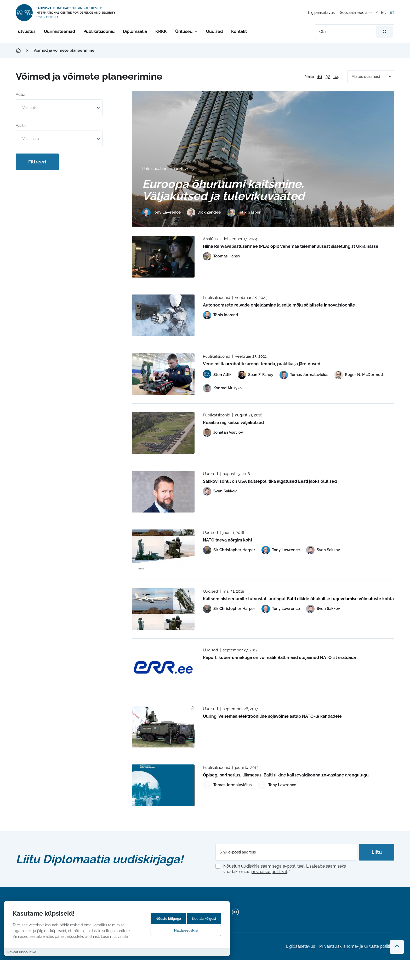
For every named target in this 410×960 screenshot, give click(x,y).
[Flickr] (235, 912)
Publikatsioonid (99, 31)
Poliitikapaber (154, 168)
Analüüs (210, 239)
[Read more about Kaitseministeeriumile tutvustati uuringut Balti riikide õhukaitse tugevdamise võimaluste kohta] (163, 609)
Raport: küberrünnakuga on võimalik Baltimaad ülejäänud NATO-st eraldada (279, 657)
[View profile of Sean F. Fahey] (255, 375)
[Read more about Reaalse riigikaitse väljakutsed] (163, 433)
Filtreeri (37, 161)
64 (336, 76)
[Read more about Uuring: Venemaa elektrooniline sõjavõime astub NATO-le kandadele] (163, 726)
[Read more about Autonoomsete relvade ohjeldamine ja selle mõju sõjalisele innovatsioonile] (163, 315)
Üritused (183, 31)
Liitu (377, 852)
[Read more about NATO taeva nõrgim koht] (163, 550)
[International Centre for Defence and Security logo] (66, 12)
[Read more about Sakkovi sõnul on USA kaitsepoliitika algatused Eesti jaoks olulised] (163, 492)
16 (319, 76)
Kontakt (239, 31)
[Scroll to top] (397, 947)
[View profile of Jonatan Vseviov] (223, 432)
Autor (21, 94)
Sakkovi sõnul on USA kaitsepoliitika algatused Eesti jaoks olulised (270, 481)
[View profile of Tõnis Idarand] (220, 315)
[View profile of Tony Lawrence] (161, 212)
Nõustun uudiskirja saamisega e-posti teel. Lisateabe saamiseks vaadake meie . (284, 869)
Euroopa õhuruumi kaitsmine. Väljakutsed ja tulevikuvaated (223, 190)
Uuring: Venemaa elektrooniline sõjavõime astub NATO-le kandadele (272, 716)
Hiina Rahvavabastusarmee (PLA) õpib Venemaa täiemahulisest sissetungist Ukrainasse (290, 246)
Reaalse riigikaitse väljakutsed (233, 422)
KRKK (161, 31)
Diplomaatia (135, 31)
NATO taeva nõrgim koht (227, 540)
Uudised (214, 31)
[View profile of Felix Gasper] (244, 212)
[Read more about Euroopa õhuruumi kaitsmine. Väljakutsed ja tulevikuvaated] (263, 159)
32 (327, 76)
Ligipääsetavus (321, 12)
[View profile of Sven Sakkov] (220, 491)
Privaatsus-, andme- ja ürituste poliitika (356, 946)
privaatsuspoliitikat (269, 871)
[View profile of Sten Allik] (217, 375)
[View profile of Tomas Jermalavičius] (304, 375)
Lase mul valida (114, 936)
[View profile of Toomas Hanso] (221, 256)
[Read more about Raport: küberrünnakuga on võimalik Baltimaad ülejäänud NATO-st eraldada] (163, 668)
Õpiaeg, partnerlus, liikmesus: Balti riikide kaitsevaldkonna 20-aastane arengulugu (286, 775)
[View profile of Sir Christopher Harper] (229, 550)
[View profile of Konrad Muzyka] (222, 388)
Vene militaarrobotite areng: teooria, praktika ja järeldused (261, 363)
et (392, 12)
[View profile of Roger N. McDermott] (359, 375)
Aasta (21, 125)
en (383, 12)
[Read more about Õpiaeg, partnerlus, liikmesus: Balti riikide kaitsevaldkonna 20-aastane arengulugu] (163, 785)
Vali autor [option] (30, 108)
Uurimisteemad (59, 31)
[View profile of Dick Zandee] (204, 212)
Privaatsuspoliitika (21, 952)
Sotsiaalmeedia (353, 12)
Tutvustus (26, 31)
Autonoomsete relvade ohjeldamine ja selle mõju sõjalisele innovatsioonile (279, 305)
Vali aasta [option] (30, 139)
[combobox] (59, 107)
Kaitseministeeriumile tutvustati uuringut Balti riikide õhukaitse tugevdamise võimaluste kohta (298, 598)
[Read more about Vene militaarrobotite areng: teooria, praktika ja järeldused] (163, 374)
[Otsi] (384, 32)
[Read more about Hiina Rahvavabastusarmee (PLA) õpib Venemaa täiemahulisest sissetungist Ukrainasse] (163, 257)
